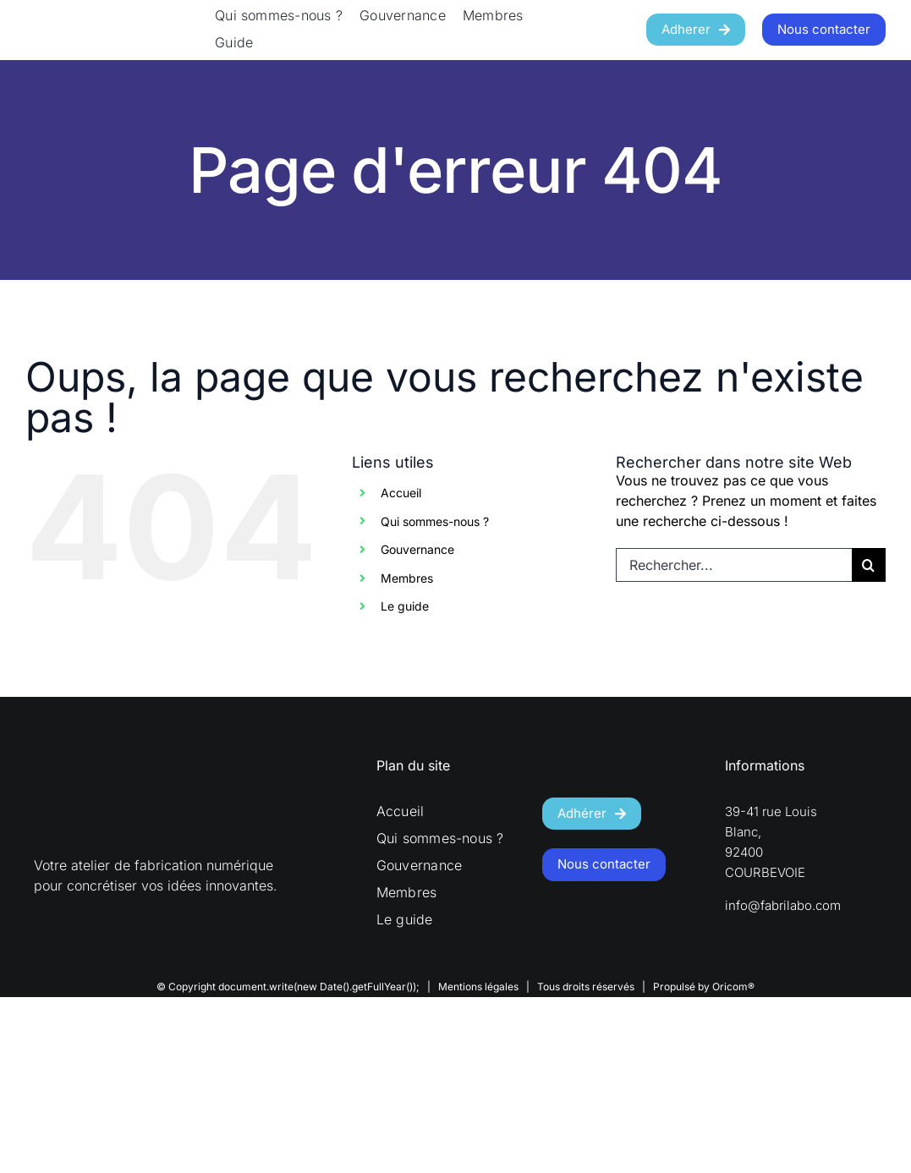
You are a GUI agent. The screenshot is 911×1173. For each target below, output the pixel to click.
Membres (407, 578)
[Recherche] (869, 565)
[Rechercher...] (734, 565)
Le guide (405, 606)
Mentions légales (478, 986)
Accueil (401, 492)
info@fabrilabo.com (783, 905)
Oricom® (733, 986)
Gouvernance (417, 549)
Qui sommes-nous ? (435, 521)
